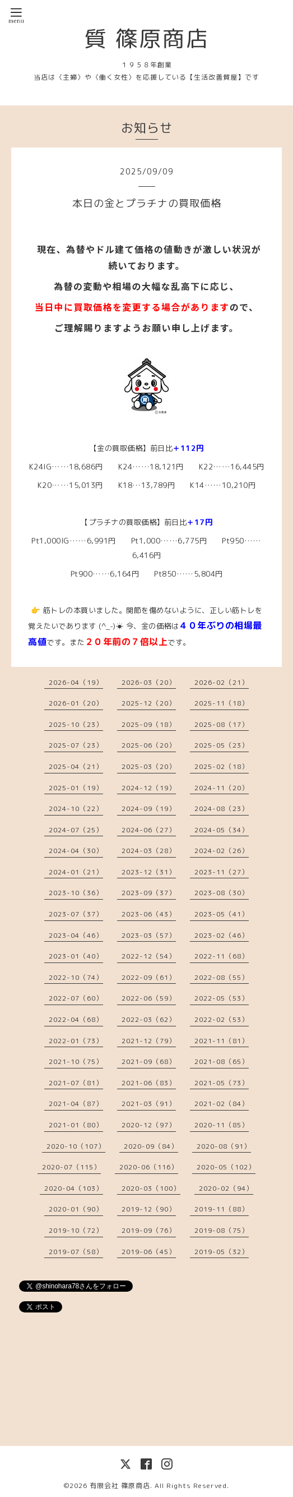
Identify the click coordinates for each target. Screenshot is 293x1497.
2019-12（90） (149, 1209)
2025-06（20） (149, 745)
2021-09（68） (149, 1061)
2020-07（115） (71, 1167)
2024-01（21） (76, 872)
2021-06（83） (149, 1083)
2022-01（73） (76, 1040)
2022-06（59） (149, 998)
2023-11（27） (221, 872)
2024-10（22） (76, 808)
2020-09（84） (151, 1146)
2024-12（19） (149, 788)
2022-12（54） (149, 956)
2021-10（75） (76, 1061)
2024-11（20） (221, 788)
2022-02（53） (221, 1019)
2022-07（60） (76, 998)
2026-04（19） (76, 682)
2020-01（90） (76, 1209)
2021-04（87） (76, 1103)
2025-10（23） (76, 724)
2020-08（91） (224, 1146)
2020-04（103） (73, 1188)
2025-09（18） (149, 724)
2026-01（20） (76, 703)
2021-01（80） (76, 1125)
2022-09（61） (149, 977)
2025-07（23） (76, 745)
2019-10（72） (76, 1230)
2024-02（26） (221, 850)
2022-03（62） (149, 1019)
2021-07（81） (76, 1083)
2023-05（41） (221, 914)
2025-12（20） (149, 703)
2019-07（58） (76, 1251)
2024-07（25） (76, 830)
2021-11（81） (221, 1040)
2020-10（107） (75, 1146)
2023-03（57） (149, 935)
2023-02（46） (221, 935)
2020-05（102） (226, 1167)
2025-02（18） (221, 766)
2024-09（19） (149, 808)
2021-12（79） (149, 1040)
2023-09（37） (149, 892)
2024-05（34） (221, 830)
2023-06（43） (149, 914)
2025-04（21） (76, 766)
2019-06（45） (149, 1251)
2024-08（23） (221, 808)
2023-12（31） (149, 872)
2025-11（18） (221, 703)
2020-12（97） (149, 1125)
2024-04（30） (76, 850)
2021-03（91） (149, 1103)
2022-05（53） (221, 998)
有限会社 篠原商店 (120, 1485)
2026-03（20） (149, 682)
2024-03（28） (149, 850)
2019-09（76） (149, 1230)
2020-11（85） (221, 1125)
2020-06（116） (148, 1167)
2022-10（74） (76, 977)
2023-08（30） (221, 892)
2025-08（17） (221, 724)
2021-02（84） (221, 1103)
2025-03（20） (149, 766)
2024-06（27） (149, 830)
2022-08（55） (221, 977)
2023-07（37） (76, 914)
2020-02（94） (226, 1188)
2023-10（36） (76, 892)
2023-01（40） (76, 956)
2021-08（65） (221, 1061)
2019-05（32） (221, 1251)
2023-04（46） (76, 935)
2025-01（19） (76, 788)
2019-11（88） (221, 1209)
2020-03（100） (151, 1188)
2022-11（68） (221, 956)
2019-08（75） (221, 1230)
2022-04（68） (76, 1019)
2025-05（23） (221, 745)
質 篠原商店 (147, 38)
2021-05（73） (221, 1083)
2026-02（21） (221, 682)
